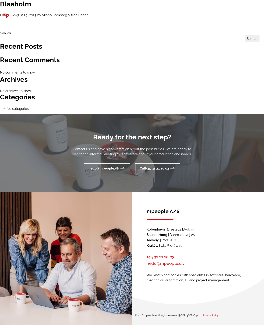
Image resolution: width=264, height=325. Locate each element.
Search (5, 33)
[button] (199, 16)
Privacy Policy (210, 315)
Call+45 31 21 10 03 (154, 168)
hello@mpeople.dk (104, 168)
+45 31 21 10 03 (160, 256)
